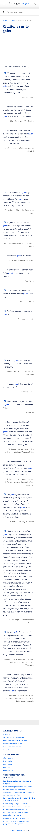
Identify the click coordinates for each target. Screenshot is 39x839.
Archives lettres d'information (13, 737)
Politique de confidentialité (12, 744)
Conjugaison (7, 764)
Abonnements (8, 758)
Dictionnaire (7, 761)
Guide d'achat (8, 770)
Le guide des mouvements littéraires (16, 818)
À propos (6, 734)
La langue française (17, 830)
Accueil (5, 21)
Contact (6, 750)
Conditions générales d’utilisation (15, 741)
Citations (13, 21)
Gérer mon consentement (12, 747)
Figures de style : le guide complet (15, 804)
